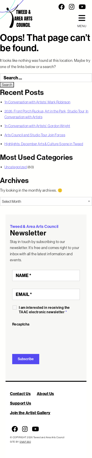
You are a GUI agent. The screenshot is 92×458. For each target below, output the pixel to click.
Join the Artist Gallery (30, 412)
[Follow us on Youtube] (82, 7)
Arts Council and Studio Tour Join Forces (34, 135)
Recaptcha (20, 324)
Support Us (20, 403)
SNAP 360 (25, 441)
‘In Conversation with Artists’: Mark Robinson (37, 102)
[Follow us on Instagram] (71, 7)
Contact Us (20, 393)
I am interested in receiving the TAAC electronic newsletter (44, 309)
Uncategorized (15, 167)
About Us (45, 393)
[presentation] (46, 337)
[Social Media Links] (65, 7)
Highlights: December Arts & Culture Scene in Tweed (43, 144)
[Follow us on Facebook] (62, 7)
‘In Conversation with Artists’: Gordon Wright (37, 126)
